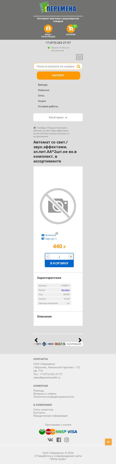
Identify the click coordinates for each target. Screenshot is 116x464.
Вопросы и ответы (44, 393)
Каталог (58, 75)
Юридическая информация (50, 415)
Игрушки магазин (56, 127)
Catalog (41, 127)
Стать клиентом (43, 409)
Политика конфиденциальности (53, 396)
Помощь (38, 390)
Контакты (39, 412)
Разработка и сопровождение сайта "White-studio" (59, 457)
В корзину (59, 263)
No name (65, 290)
